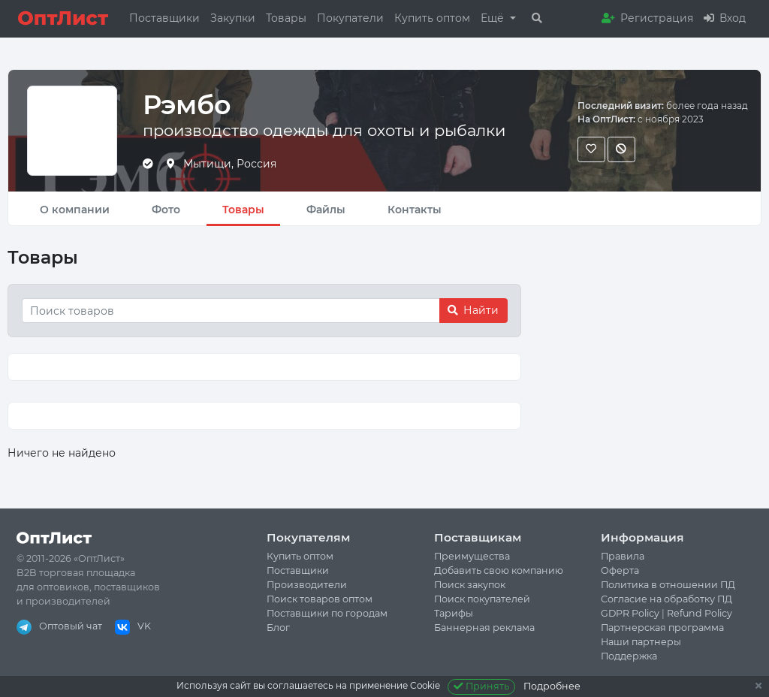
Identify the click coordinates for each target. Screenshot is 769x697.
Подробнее (552, 686)
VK (133, 626)
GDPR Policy (630, 613)
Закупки (232, 18)
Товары (286, 18)
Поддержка (629, 656)
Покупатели (350, 18)
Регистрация (647, 18)
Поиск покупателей (482, 599)
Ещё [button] (494, 18)
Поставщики (164, 18)
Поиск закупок (469, 584)
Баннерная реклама (484, 627)
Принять (482, 686)
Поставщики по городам (327, 613)
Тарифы (453, 613)
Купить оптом (432, 18)
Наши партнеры (641, 641)
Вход (725, 18)
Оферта (620, 570)
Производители (307, 584)
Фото (166, 209)
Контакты (415, 209)
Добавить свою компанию (498, 570)
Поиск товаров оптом (319, 599)
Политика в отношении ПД (668, 584)
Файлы (325, 209)
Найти (473, 310)
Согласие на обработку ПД (666, 599)
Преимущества (472, 556)
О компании (75, 209)
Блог (278, 627)
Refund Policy (699, 613)
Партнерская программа (662, 627)
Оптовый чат (59, 626)
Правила (622, 556)
